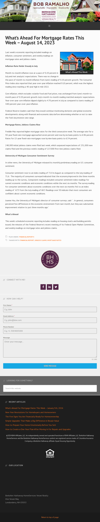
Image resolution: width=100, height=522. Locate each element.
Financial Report (27, 240)
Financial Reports (26, 237)
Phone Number (8, 327)
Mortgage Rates (54, 240)
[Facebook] (43, 287)
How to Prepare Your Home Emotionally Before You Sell (30, 425)
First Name (7, 305)
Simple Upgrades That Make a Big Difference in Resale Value (32, 420)
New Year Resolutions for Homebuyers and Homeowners (30, 412)
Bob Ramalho (50, 11)
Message (6, 338)
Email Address (9, 316)
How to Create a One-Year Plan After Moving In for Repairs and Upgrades (38, 429)
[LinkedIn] (49, 287)
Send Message (50, 366)
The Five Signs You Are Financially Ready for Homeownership (32, 416)
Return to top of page (50, 517)
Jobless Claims (41, 240)
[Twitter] (55, 287)
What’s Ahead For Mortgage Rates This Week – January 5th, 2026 (34, 408)
